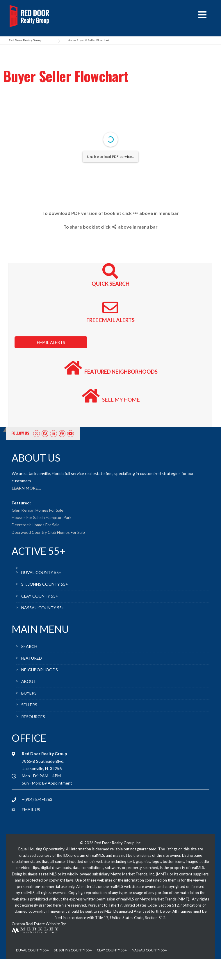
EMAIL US (31, 809)
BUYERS (29, 692)
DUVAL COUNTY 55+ (41, 572)
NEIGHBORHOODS (39, 669)
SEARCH (29, 646)
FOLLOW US (20, 433)
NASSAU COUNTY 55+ (42, 607)
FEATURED (31, 658)
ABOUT (28, 681)
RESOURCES (33, 716)
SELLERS (29, 704)
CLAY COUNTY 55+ (39, 596)
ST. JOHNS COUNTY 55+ (44, 584)
